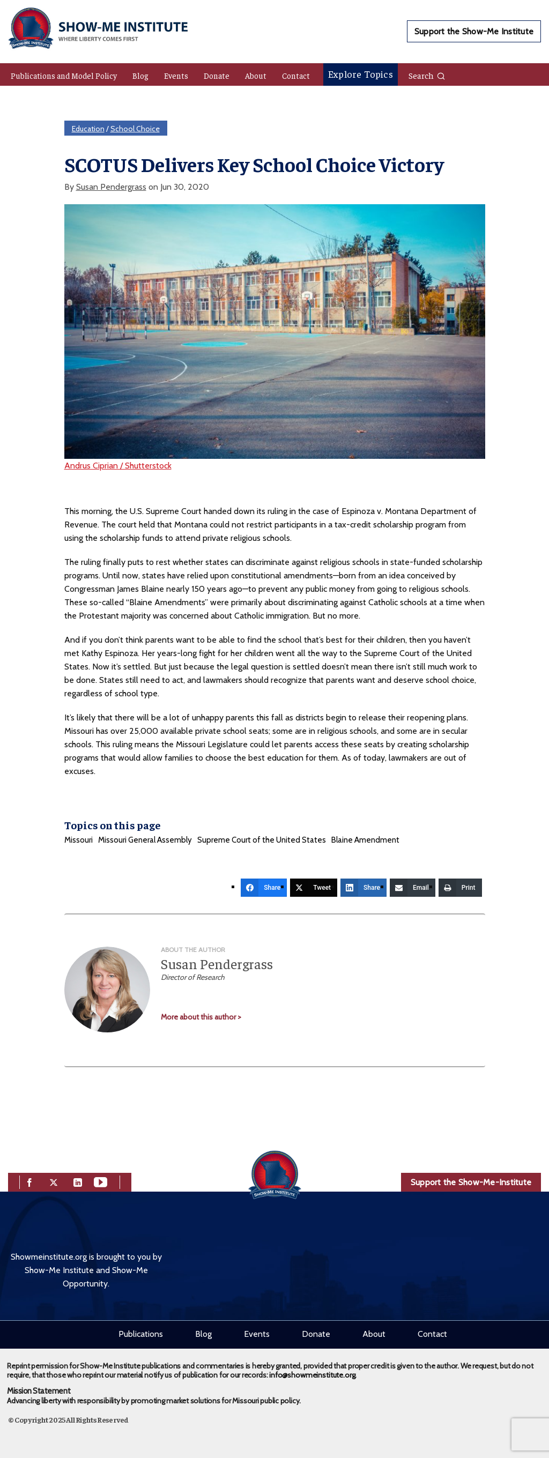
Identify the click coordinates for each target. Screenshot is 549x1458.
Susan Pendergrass (111, 187)
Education (88, 128)
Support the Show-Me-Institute (471, 1182)
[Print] (460, 888)
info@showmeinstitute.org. (313, 1375)
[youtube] (100, 1181)
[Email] (412, 888)
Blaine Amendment (365, 840)
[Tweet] (313, 888)
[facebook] (29, 1181)
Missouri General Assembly (145, 840)
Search (427, 75)
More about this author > (201, 1017)
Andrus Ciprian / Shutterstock (118, 465)
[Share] (264, 888)
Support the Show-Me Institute (473, 31)
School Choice (135, 128)
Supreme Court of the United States (261, 840)
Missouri (78, 840)
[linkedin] (77, 1181)
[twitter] (53, 1181)
